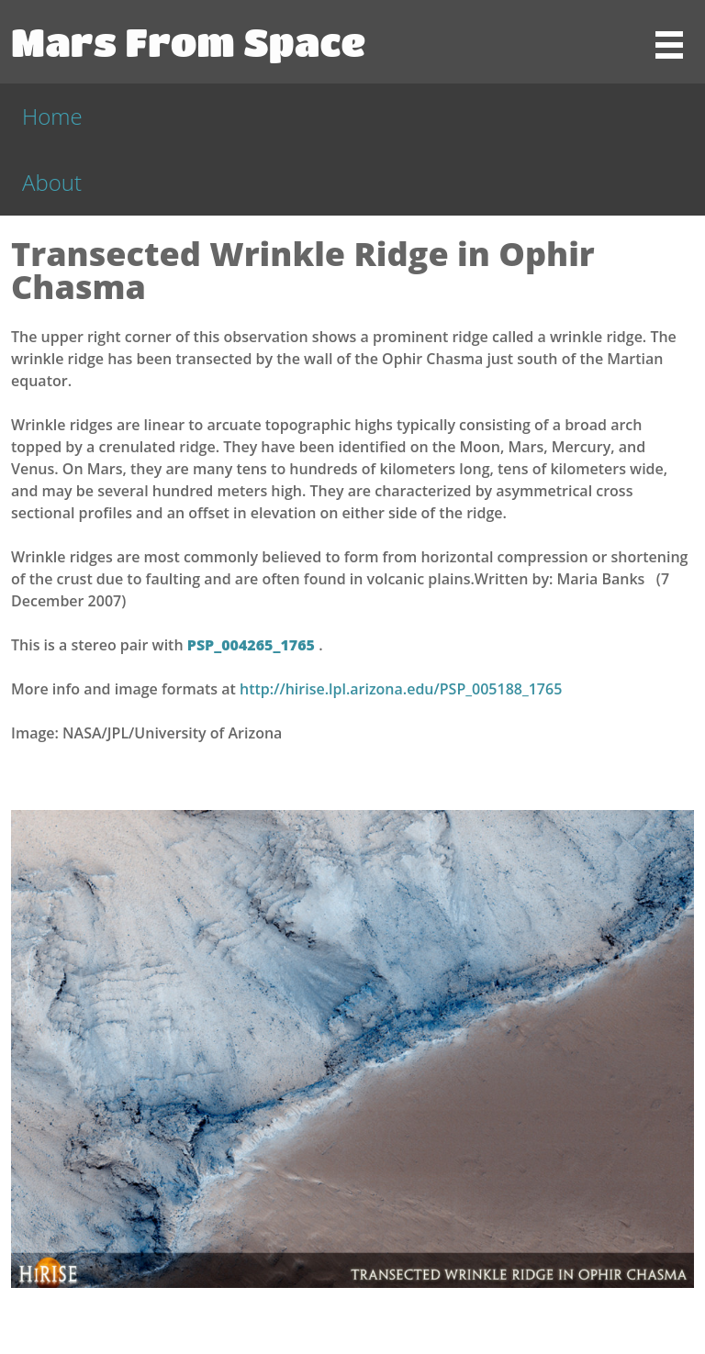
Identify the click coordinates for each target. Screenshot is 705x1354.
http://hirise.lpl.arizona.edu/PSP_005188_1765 (401, 689)
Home (52, 116)
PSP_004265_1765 (253, 645)
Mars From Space (188, 41)
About (52, 182)
